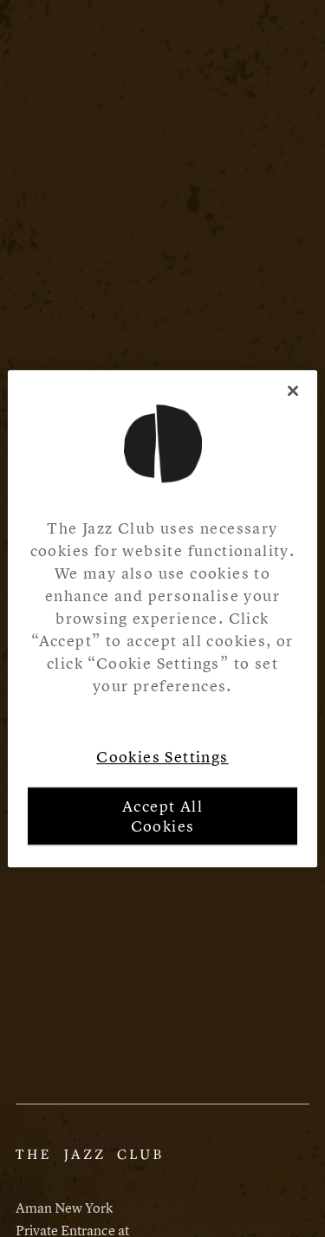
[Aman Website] (88, 1163)
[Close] (293, 391)
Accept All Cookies (162, 816)
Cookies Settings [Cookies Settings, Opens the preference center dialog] (162, 757)
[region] (162, 618)
